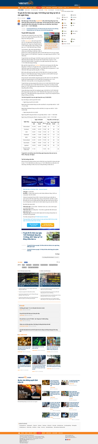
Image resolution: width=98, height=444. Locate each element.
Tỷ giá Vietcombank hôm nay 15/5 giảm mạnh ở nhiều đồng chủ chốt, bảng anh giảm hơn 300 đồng (50, 299)
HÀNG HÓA (30, 7)
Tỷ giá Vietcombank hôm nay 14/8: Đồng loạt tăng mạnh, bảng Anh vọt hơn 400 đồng (42, 28)
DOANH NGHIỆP (54, 7)
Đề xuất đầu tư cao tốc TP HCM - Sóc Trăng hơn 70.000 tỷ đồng (34, 319)
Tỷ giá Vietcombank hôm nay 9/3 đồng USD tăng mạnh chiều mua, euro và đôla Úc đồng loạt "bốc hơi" (28, 284)
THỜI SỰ (22, 7)
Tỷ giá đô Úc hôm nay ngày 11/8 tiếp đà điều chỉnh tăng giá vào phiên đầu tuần (42, 250)
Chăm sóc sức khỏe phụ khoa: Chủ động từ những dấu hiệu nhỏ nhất (35, 324)
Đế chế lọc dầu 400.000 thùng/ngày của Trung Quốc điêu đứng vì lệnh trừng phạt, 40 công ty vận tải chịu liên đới (39, 367)
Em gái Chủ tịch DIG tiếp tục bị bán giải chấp (30, 313)
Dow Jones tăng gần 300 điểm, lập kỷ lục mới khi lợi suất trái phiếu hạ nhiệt (24, 366)
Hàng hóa (71, 408)
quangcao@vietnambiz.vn (72, 437)
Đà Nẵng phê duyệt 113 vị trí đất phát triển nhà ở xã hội (32, 308)
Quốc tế (19, 370)
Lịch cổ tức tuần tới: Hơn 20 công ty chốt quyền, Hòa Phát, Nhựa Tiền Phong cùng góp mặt (24, 348)
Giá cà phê (54, 425)
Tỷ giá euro (44, 425)
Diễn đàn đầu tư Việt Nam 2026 (59, 427)
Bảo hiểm (41, 10)
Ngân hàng (27, 10)
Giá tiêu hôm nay (60, 425)
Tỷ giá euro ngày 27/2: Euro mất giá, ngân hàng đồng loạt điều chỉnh (28, 289)
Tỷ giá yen (39, 425)
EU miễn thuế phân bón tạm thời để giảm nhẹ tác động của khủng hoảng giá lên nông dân (39, 330)
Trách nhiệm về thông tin (24, 442)
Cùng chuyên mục (45, 271)
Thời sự (21, 320)
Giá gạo (39, 427)
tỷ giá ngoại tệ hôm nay (53, 264)
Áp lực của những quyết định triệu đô (28, 381)
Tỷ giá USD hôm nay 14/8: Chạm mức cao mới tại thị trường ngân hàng (40, 30)
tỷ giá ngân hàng (36, 264)
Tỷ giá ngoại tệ (29, 425)
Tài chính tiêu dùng (59, 10)
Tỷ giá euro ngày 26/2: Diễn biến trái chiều (27, 291)
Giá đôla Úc (24, 267)
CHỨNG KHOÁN (48, 7)
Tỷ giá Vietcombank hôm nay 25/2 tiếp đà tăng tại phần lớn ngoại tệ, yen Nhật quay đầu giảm (28, 298)
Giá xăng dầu (74, 425)
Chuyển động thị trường (24, 326)
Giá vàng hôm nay (23, 425)
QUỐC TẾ (34, 7)
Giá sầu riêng (29, 427)
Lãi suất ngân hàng (67, 425)
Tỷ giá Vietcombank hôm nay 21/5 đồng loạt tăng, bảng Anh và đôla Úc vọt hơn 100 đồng (49, 284)
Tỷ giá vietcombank (44, 264)
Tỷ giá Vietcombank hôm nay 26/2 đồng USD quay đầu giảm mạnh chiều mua (28, 295)
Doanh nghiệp (20, 351)
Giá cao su (43, 427)
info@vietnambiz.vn (25, 441)
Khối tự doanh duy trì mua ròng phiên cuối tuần (38, 347)
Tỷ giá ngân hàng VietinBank (33, 267)
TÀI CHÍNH (39, 7)
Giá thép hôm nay (23, 427)
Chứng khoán (22, 315)
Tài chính (21, 10)
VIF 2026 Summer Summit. (41, 217)
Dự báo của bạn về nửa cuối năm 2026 (47, 225)
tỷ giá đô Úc (39, 21)
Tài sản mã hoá (34, 10)
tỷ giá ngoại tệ (28, 264)
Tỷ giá (45, 10)
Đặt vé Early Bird (34, 225)
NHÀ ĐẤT (43, 7)
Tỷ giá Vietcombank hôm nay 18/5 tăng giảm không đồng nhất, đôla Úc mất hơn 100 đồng (50, 296)
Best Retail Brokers (49, 427)
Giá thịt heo (34, 427)
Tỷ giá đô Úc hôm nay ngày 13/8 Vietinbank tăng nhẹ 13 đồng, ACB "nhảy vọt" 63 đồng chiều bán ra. (32, 236)
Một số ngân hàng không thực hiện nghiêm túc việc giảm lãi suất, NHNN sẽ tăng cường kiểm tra (53, 348)
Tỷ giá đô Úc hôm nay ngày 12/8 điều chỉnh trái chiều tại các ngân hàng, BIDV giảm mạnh (43, 246)
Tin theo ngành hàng (67, 11)
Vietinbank (37, 65)
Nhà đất (21, 309)
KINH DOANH (60, 7)
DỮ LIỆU (65, 7)
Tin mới (22, 305)
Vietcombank (28, 41)
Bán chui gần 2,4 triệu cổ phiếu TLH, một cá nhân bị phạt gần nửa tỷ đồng (53, 366)
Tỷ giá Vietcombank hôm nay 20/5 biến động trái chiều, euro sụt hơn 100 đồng (49, 289)
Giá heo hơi (49, 425)
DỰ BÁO (26, 7)
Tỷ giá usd (35, 425)
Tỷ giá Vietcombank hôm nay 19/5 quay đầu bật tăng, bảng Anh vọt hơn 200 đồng (49, 292)
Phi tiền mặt (51, 10)
